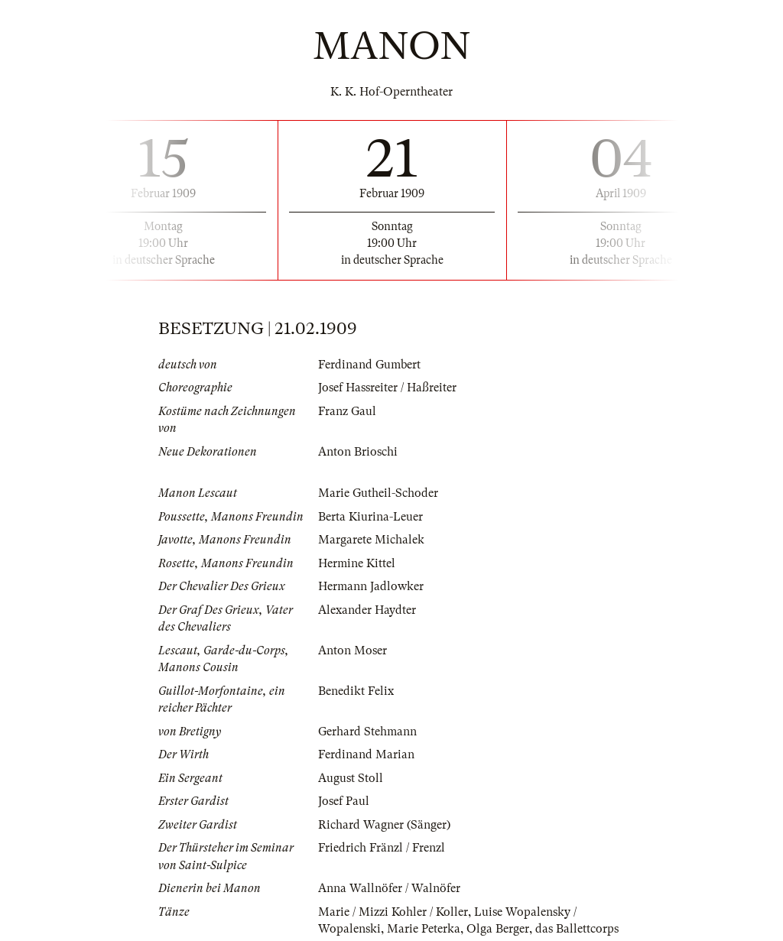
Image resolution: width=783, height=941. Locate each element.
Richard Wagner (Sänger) (384, 825)
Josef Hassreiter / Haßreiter (387, 387)
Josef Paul (343, 801)
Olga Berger (497, 929)
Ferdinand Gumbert (369, 365)
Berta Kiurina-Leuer (370, 517)
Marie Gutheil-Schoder (378, 493)
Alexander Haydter (367, 610)
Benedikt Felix (356, 691)
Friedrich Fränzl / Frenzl (381, 848)
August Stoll (350, 778)
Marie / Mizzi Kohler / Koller (393, 912)
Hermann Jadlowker (371, 586)
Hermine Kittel (356, 563)
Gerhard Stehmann (367, 731)
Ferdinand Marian (366, 754)
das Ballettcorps (577, 929)
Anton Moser (352, 650)
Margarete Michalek (371, 540)
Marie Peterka (423, 929)
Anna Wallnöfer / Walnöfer (389, 888)
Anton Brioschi (358, 452)
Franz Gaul (347, 411)
